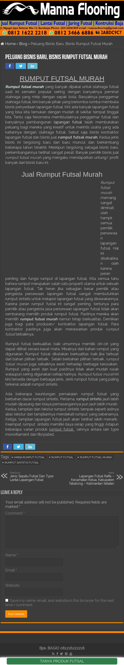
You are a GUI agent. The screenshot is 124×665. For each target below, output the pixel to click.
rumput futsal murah (96, 457)
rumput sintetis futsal (22, 462)
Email (11, 570)
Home (8, 44)
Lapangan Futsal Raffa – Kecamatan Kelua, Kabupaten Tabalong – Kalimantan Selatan (90, 478)
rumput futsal (62, 457)
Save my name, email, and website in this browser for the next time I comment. (59, 602)
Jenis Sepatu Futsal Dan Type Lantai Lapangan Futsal (33, 476)
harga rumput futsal (29, 457)
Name (11, 555)
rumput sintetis (89, 399)
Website (12, 585)
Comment (15, 513)
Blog (23, 44)
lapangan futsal (68, 122)
